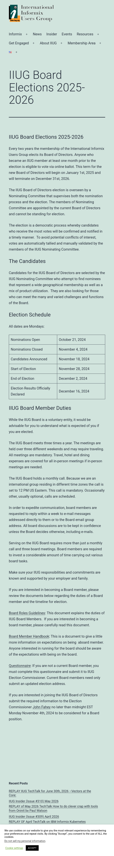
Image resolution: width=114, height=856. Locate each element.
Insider (51, 34)
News (37, 34)
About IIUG (48, 43)
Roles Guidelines (32, 613)
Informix (15, 34)
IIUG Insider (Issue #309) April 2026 (34, 816)
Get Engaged (19, 43)
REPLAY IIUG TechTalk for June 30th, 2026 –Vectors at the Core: (50, 793)
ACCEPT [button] (32, 848)
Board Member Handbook (29, 636)
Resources (85, 34)
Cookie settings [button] (14, 848)
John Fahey (42, 707)
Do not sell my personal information (24, 841)
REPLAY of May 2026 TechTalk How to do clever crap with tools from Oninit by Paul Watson (53, 808)
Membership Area (81, 43)
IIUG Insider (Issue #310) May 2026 (34, 801)
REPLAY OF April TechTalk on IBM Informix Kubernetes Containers (47, 824)
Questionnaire (20, 666)
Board (14, 613)
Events (67, 34)
